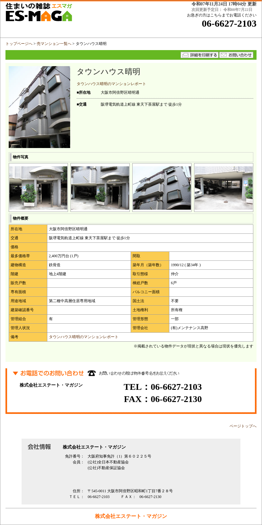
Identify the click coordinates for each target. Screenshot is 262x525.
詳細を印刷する (200, 55)
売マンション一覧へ (54, 43)
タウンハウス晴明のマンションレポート (111, 84)
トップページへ (19, 43)
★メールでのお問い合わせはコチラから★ (236, 55)
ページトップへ (243, 426)
